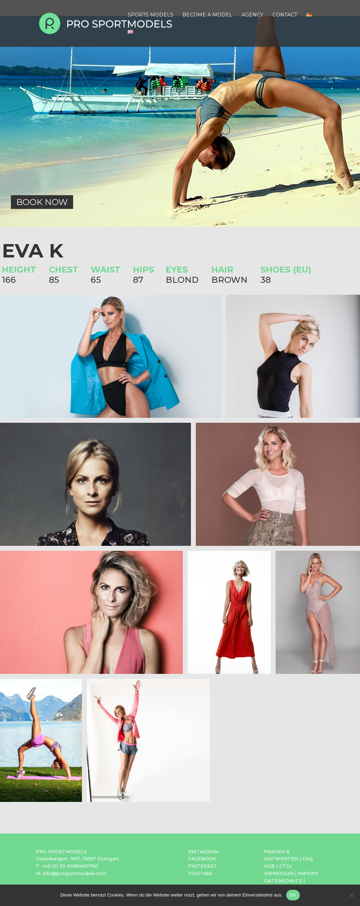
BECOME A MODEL (207, 15)
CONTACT (284, 15)
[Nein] (351, 895)
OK (293, 895)
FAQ (307, 858)
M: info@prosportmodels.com (71, 873)
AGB (269, 866)
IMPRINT (308, 873)
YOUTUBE (200, 873)
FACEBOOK (202, 858)
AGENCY (252, 15)
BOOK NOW (42, 202)
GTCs (285, 866)
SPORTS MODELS (150, 15)
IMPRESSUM (279, 873)
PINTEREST (202, 866)
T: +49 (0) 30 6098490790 (67, 866)
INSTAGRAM (203, 851)
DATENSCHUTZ (283, 880)
